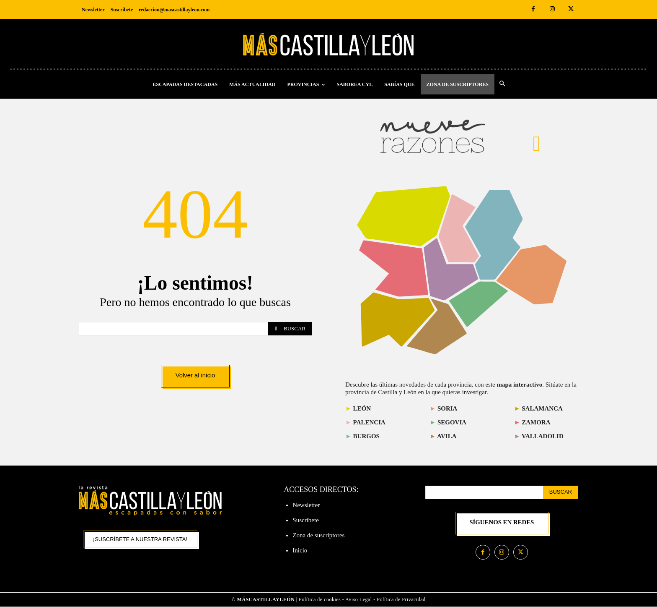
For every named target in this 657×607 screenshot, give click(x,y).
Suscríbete (305, 520)
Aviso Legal (359, 600)
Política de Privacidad (401, 600)
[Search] (290, 328)
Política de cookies (320, 600)
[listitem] (394, 268)
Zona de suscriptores (318, 535)
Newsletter (306, 505)
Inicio (299, 550)
